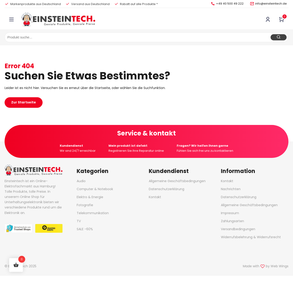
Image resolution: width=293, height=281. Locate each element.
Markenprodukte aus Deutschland (35, 4)
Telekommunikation (93, 213)
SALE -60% (85, 229)
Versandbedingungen (238, 229)
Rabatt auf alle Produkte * (139, 4)
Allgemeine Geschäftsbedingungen (177, 181)
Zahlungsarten (232, 221)
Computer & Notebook (95, 189)
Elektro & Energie (90, 197)
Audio (81, 181)
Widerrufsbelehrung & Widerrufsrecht (251, 237)
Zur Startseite (23, 102)
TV (79, 221)
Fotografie (85, 205)
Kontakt (155, 197)
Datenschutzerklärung (166, 189)
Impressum (230, 213)
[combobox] (146, 37)
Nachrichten (231, 189)
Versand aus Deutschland (90, 4)
